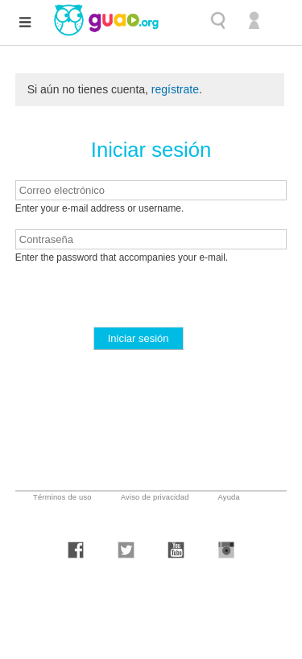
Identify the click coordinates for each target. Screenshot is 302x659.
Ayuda (229, 497)
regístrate (175, 89)
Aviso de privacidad (155, 497)
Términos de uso (62, 497)
